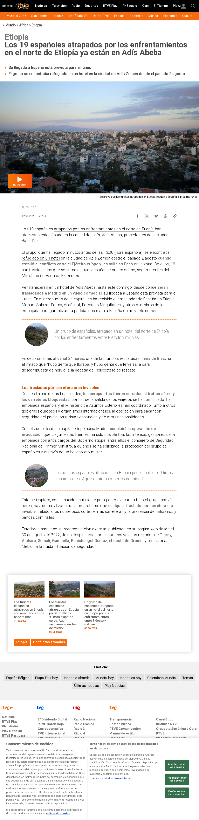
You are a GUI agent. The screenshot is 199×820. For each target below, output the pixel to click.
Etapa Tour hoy (46, 678)
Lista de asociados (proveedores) (110, 778)
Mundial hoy (104, 678)
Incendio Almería (77, 678)
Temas (187, 678)
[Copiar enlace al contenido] (175, 215)
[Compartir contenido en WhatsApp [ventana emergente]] (165, 215)
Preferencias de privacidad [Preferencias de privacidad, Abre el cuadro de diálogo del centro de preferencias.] (176, 793)
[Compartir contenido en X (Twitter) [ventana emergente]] (147, 215)
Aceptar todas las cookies (177, 765)
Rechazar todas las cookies (177, 779)
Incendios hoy (130, 678)
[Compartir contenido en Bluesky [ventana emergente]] (156, 215)
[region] (99, 779)
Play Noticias (115, 686)
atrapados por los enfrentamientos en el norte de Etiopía (104, 229)
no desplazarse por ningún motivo (97, 534)
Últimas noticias (86, 686)
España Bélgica (17, 678)
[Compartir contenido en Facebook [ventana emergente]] (137, 215)
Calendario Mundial (161, 678)
